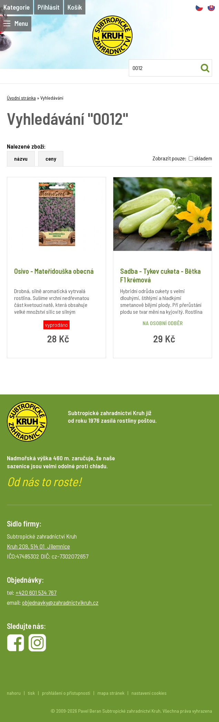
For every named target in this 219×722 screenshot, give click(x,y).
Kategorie (16, 7)
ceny (50, 158)
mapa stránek (110, 693)
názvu (21, 158)
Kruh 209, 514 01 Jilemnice (38, 546)
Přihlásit (49, 7)
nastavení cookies (149, 693)
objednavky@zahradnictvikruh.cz (60, 602)
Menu (15, 23)
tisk (31, 693)
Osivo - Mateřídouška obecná (54, 271)
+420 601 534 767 (35, 592)
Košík (74, 7)
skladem (203, 158)
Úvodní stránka (21, 98)
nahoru (14, 693)
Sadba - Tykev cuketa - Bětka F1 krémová (160, 275)
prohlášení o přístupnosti (66, 693)
